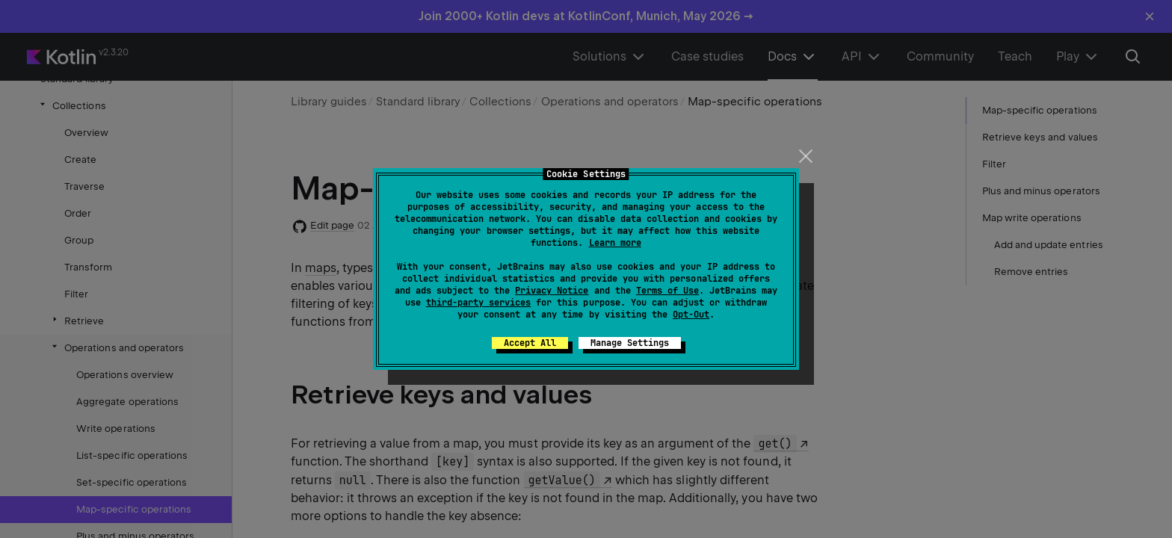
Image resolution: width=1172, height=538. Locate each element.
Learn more (615, 243)
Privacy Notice (551, 291)
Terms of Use (667, 291)
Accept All (530, 343)
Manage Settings (629, 343)
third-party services (478, 303)
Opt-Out (691, 315)
